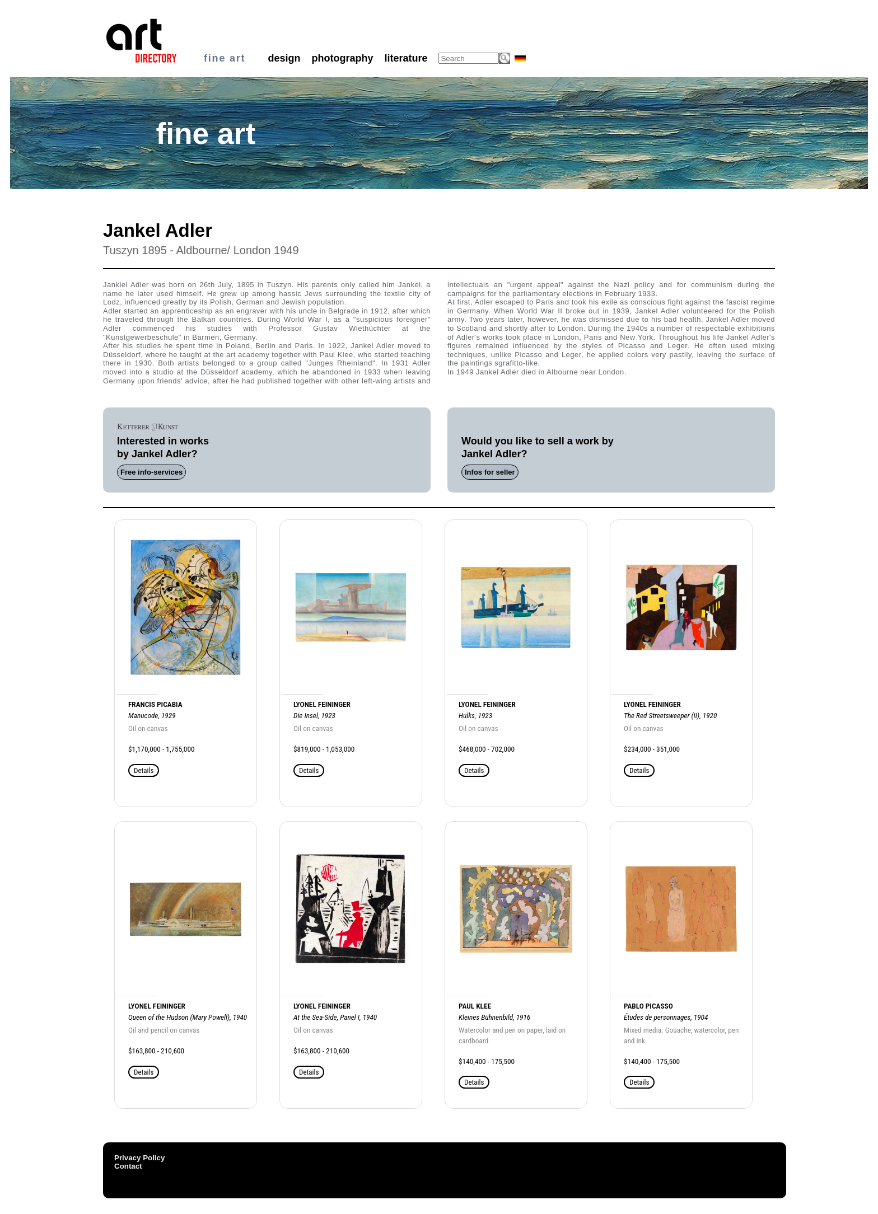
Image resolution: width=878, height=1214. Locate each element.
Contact (128, 1166)
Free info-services (151, 472)
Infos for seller (490, 472)
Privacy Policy (139, 1158)
